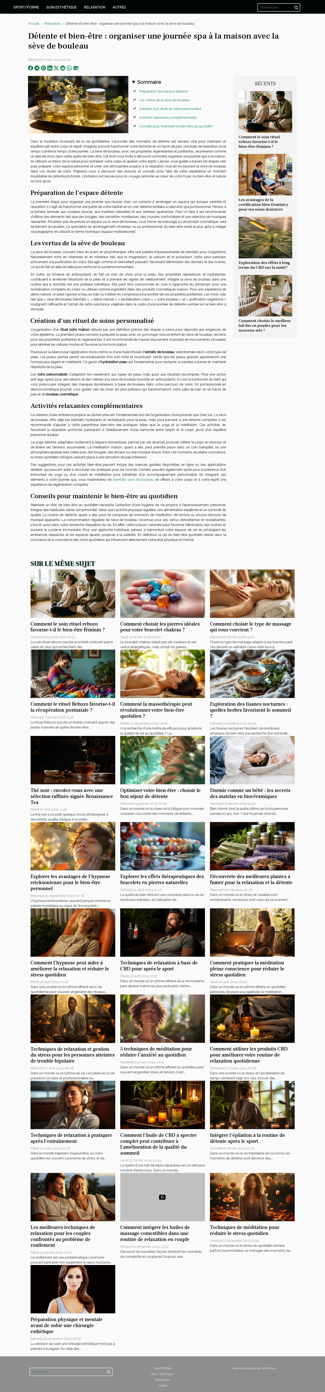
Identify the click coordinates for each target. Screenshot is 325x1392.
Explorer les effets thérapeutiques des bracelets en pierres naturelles (162, 879)
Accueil (33, 24)
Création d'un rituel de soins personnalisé (170, 109)
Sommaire (149, 82)
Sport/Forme (26, 7)
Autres (119, 7)
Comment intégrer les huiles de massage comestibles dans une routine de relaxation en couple (155, 1233)
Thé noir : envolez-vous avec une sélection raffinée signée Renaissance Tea (72, 796)
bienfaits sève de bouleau (133, 480)
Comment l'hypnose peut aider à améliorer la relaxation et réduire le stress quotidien (70, 969)
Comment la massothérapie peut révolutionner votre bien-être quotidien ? (156, 710)
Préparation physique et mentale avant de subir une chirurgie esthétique (67, 1325)
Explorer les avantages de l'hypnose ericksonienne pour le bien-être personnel (70, 882)
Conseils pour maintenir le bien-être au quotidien (176, 126)
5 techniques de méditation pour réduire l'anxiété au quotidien (156, 1052)
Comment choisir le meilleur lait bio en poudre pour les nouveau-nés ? (265, 325)
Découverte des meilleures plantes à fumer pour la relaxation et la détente (251, 879)
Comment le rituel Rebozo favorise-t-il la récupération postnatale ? (73, 707)
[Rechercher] (279, 7)
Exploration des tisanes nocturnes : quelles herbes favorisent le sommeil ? (250, 710)
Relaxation (94, 7)
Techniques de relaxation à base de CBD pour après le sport (159, 966)
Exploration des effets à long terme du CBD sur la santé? (264, 265)
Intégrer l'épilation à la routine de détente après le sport (247, 1138)
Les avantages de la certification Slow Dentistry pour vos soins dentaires (263, 204)
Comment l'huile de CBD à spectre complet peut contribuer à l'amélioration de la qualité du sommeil (158, 1144)
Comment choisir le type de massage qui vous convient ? (250, 627)
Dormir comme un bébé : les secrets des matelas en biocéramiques (250, 793)
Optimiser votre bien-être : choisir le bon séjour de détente (160, 793)
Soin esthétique (61, 7)
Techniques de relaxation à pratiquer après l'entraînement (71, 1138)
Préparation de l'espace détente (163, 91)
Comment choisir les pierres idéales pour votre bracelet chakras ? (160, 627)
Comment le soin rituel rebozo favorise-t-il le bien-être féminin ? (259, 141)
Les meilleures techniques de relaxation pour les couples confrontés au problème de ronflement (63, 1236)
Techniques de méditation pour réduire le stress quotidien (244, 1230)
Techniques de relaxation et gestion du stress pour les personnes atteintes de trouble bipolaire (73, 1055)
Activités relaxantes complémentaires (168, 118)
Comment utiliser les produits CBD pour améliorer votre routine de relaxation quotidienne (249, 1055)
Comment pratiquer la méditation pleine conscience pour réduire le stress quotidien (247, 969)
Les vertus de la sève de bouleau (164, 100)
